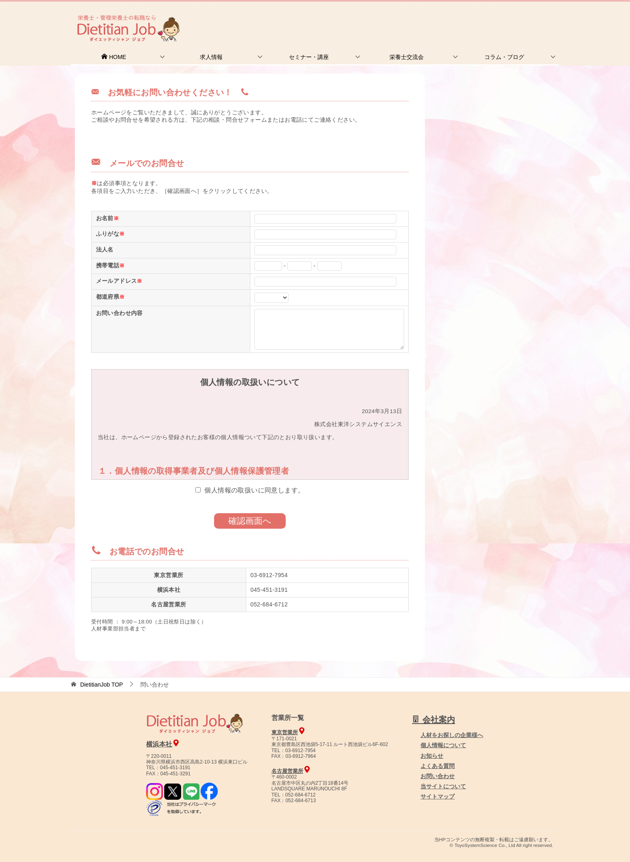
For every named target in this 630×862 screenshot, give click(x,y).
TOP (101, 684)
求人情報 (211, 57)
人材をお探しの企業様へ (504, 17)
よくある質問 (437, 766)
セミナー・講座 (309, 57)
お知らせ (431, 756)
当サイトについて (443, 786)
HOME (113, 57)
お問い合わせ (437, 776)
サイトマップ (437, 796)
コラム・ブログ (504, 57)
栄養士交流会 (406, 57)
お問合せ (420, 18)
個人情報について (443, 745)
